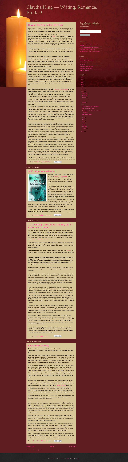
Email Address (83, 29)
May (83, 119)
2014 (82, 89)
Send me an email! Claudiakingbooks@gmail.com (87, 59)
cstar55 (67, 458)
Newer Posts (30, 446)
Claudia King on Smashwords (86, 66)
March (84, 124)
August (84, 102)
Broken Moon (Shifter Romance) (87, 49)
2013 (82, 91)
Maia (54, 36)
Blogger (77, 458)
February (84, 126)
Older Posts (72, 446)
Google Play (82, 64)
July (83, 104)
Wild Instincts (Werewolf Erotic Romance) (89, 47)
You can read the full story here (40, 239)
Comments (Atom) (37, 450)
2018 (82, 79)
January (84, 128)
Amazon (56, 176)
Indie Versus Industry (38, 345)
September (85, 100)
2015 (82, 86)
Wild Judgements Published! (42, 171)
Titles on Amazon (84, 62)
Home (52, 446)
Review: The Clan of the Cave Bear (45, 25)
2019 (82, 77)
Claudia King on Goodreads (86, 68)
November (85, 95)
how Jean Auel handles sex (61, 89)
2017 (82, 82)
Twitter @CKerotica (84, 70)
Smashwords (64, 176)
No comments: (48, 161)
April (83, 121)
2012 (82, 131)
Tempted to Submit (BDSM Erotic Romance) (90, 51)
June (83, 117)
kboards (69, 250)
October (84, 97)
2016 (82, 84)
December (85, 93)
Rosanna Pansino (61, 385)
